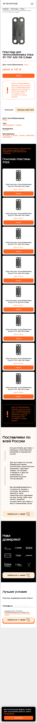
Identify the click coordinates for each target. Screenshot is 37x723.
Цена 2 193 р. (18, 276)
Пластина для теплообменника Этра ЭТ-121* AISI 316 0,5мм (18, 359)
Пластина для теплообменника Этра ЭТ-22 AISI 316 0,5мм (18, 301)
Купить (18, 76)
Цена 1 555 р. (18, 334)
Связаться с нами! (18, 514)
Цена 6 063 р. (19, 392)
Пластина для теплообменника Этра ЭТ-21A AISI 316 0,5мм (18, 185)
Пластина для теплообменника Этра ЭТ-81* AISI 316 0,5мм (18, 388)
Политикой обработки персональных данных (17, 614)
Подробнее (9, 714)
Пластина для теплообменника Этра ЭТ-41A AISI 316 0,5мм (18, 214)
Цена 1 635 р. (18, 305)
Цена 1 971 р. (18, 247)
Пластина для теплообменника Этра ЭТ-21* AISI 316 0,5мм (18, 330)
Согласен (18, 718)
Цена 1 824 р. (18, 218)
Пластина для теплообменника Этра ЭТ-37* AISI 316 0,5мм (18, 243)
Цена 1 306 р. (18, 189)
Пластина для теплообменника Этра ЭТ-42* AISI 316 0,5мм (18, 272)
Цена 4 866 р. (19, 363)
